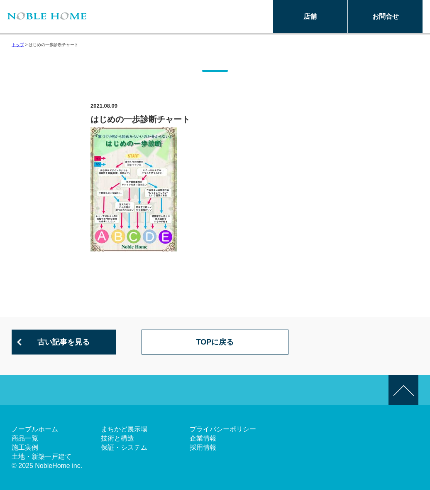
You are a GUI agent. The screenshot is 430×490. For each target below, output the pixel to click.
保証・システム (124, 447)
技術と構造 (117, 438)
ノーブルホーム (35, 429)
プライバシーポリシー (223, 429)
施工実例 (25, 447)
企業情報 (203, 438)
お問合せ (385, 16)
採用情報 (203, 447)
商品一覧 (25, 438)
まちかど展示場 (124, 429)
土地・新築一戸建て (41, 456)
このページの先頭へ (403, 390)
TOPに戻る (215, 342)
